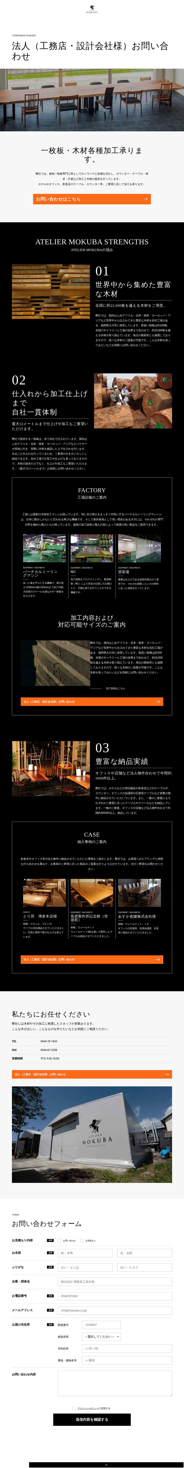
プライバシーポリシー (88, 1427)
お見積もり (90, 1260)
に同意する (94, 1427)
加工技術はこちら (128, 692)
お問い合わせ (69, 1260)
